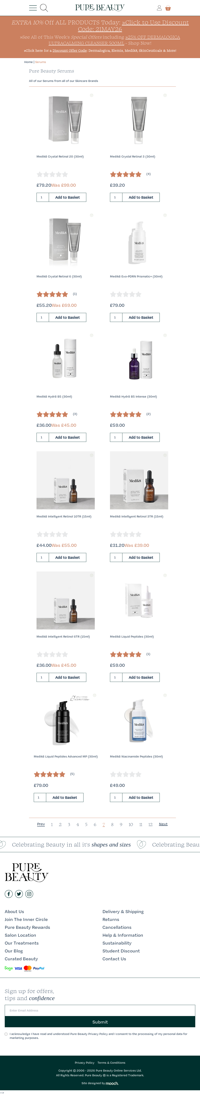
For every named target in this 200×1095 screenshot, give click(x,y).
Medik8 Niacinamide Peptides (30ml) (136, 756)
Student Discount (121, 951)
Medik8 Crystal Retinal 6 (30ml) (59, 276)
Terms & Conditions (111, 1063)
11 (140, 824)
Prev (41, 823)
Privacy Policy (84, 1063)
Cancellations (116, 927)
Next (163, 823)
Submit (100, 1022)
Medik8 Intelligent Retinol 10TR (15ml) (64, 516)
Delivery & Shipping (123, 911)
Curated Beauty (21, 958)
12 (150, 824)
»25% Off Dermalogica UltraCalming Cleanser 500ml (114, 40)
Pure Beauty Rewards (27, 927)
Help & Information (122, 935)
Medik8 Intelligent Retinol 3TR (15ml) (136, 516)
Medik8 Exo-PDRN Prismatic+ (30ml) (136, 276)
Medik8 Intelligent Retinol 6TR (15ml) (63, 636)
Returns (110, 919)
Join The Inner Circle (26, 919)
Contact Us (114, 958)
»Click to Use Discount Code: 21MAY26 (133, 25)
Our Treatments (22, 943)
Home (28, 62)
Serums (40, 62)
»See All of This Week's (60, 37)
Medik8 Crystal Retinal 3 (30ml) (132, 156)
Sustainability (116, 943)
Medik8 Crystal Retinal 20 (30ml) (60, 156)
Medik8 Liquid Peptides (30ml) (132, 636)
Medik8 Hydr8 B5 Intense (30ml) (133, 396)
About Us (14, 911)
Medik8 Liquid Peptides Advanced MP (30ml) (66, 756)
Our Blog (14, 951)
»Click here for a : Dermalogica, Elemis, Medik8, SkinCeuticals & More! (100, 50)
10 (131, 824)
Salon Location (20, 935)
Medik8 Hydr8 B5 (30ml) (54, 396)
